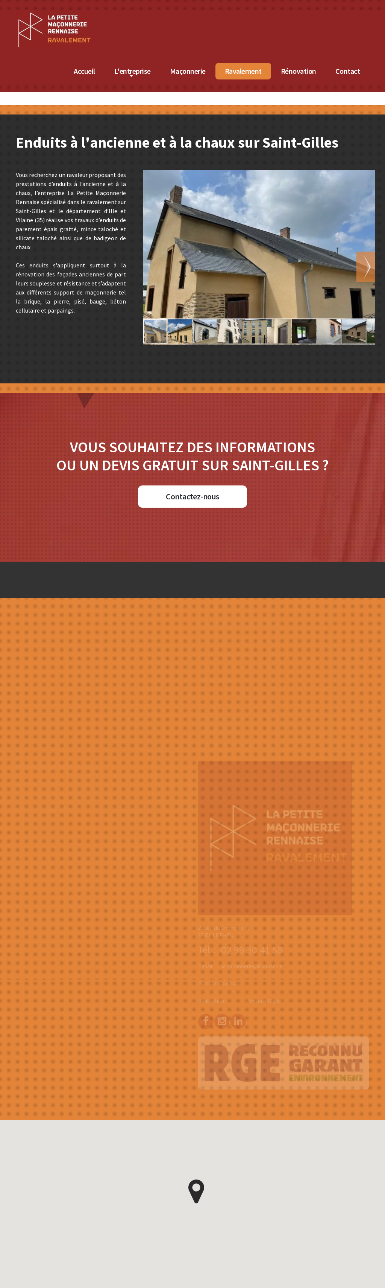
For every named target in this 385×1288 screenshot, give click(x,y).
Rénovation (329, 71)
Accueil (115, 71)
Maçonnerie (218, 71)
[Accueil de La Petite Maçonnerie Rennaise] (84, 14)
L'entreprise (163, 71)
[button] (369, 267)
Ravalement (273, 71)
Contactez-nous (192, 496)
